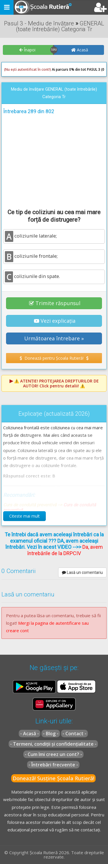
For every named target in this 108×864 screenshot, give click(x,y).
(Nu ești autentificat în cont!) (27, 69)
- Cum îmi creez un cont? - (53, 754)
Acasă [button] (79, 50)
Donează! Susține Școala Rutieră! (53, 778)
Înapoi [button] (27, 50)
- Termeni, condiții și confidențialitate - (53, 744)
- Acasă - (29, 733)
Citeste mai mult (24, 516)
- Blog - (50, 733)
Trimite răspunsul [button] (54, 303)
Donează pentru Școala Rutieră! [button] (54, 358)
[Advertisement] (54, 160)
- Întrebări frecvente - (53, 765)
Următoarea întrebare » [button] (54, 338)
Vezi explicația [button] (54, 320)
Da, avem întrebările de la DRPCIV (65, 550)
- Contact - (74, 733)
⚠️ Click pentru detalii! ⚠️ (56, 383)
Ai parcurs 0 (37, 69)
